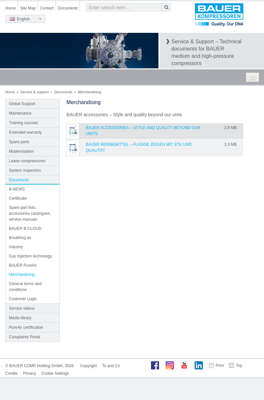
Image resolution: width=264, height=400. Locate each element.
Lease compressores (27, 161)
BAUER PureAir (23, 265)
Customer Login (23, 299)
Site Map (28, 8)
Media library (20, 318)
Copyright (88, 366)
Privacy (29, 373)
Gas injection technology (30, 256)
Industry (16, 247)
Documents (68, 8)
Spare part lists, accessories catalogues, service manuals (30, 213)
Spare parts (19, 142)
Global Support (22, 103)
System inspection (25, 170)
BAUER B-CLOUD (25, 228)
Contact (46, 8)
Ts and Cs (111, 366)
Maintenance (20, 113)
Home (10, 8)
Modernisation (21, 151)
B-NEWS (17, 189)
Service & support (34, 92)
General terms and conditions (25, 286)
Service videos (22, 308)
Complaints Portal (24, 337)
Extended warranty (25, 132)
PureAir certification (26, 327)
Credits (11, 373)
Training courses (23, 123)
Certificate (18, 198)
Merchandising (22, 274)
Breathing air (20, 237)
